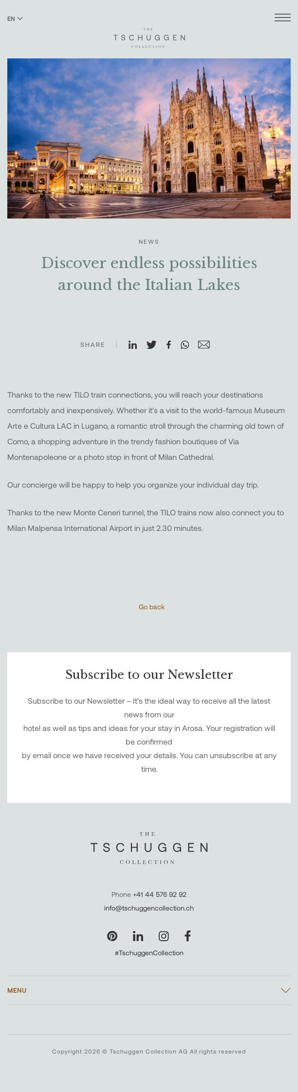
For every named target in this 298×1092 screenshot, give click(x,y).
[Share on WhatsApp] (189, 345)
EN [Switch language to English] (15, 18)
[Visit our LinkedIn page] (138, 936)
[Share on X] (156, 345)
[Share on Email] (208, 345)
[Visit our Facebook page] (188, 936)
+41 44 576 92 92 (159, 894)
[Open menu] (283, 19)
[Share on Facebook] (173, 345)
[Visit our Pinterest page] (112, 936)
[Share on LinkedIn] (137, 345)
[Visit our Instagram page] (164, 936)
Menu (17, 990)
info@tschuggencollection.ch (149, 908)
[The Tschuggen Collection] (149, 34)
